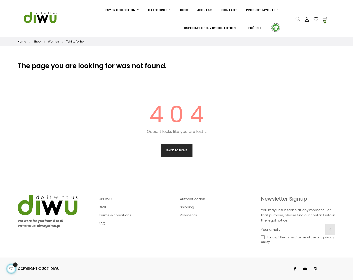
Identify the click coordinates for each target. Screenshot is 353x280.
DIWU (103, 207)
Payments (188, 215)
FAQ (102, 223)
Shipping (187, 207)
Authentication (192, 199)
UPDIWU (105, 199)
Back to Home (176, 150)
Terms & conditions (115, 215)
